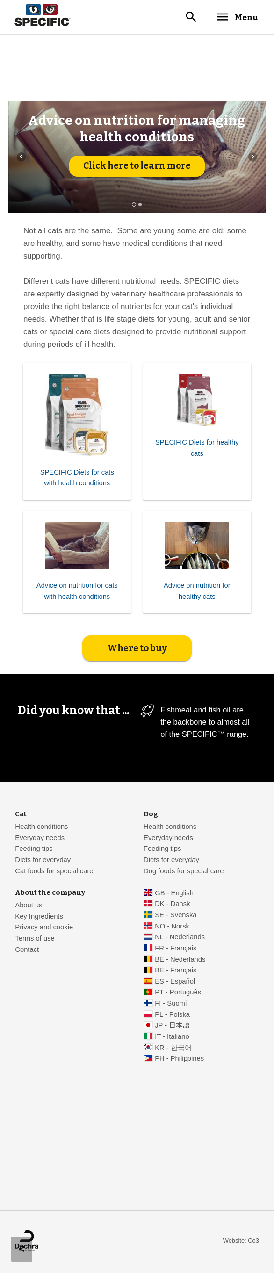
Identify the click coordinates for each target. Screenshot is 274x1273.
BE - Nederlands (180, 960)
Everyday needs (40, 838)
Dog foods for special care (184, 871)
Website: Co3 (241, 1241)
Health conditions (41, 827)
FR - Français (175, 949)
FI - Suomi (171, 1004)
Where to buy (137, 648)
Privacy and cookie (44, 928)
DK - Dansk (172, 904)
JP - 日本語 (172, 1026)
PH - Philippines (179, 1059)
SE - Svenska (175, 916)
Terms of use (34, 939)
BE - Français (175, 971)
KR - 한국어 (173, 1048)
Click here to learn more (137, 166)
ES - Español (175, 982)
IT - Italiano (172, 1037)
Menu (234, 17)
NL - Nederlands (180, 938)
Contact (27, 950)
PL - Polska (172, 1015)
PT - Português (178, 993)
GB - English (174, 894)
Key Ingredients (39, 917)
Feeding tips (33, 849)
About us (28, 906)
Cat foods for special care (54, 871)
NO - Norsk (172, 927)
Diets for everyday (43, 860)
